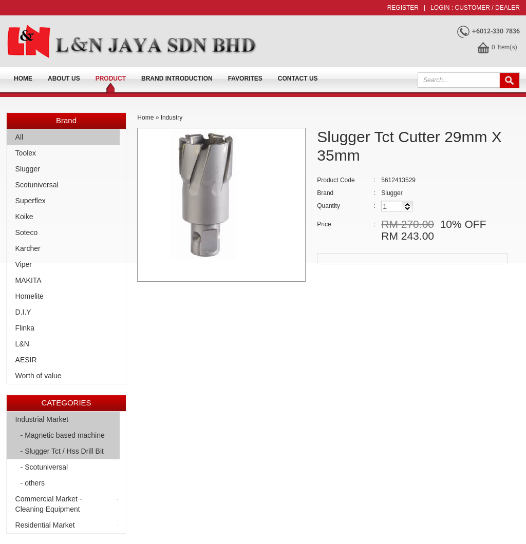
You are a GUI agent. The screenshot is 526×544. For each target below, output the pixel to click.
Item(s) (504, 46)
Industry (172, 117)
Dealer (507, 7)
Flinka (24, 328)
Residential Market (45, 525)
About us (64, 78)
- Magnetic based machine (63, 435)
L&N (22, 344)
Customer (472, 7)
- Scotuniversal (44, 467)
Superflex (30, 201)
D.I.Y (23, 312)
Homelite (29, 296)
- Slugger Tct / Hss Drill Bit (62, 451)
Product (111, 78)
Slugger (27, 169)
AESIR (26, 360)
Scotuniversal (37, 185)
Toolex (25, 153)
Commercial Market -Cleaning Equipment (48, 504)
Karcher (28, 248)
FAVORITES (245, 78)
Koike (24, 216)
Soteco (26, 232)
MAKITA (28, 280)
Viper (23, 264)
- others (33, 483)
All (19, 137)
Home (23, 78)
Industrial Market (41, 419)
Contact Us (298, 78)
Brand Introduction (177, 78)
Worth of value (38, 376)
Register (403, 7)
